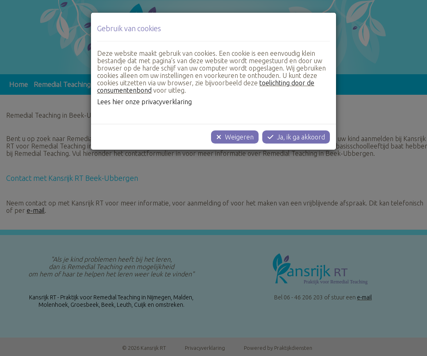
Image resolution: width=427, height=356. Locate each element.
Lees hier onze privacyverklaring (144, 101)
